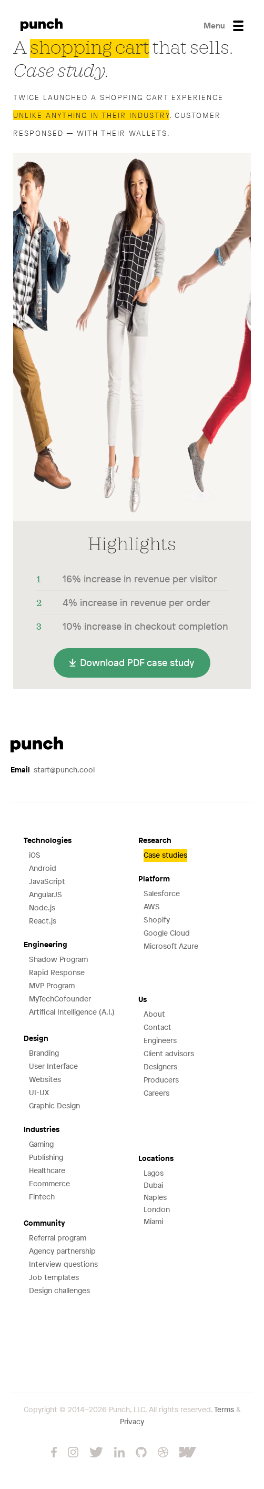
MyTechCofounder (60, 999)
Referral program (57, 1238)
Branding (44, 1053)
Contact (157, 1027)
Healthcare (47, 1170)
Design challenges (59, 1290)
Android (42, 868)
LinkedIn (119, 1452)
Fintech (42, 1197)
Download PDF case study (137, 662)
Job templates (54, 1277)
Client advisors (169, 1053)
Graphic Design (54, 1105)
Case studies (165, 855)
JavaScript (47, 881)
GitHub (141, 1452)
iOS (34, 855)
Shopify (157, 920)
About (154, 1014)
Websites (45, 1079)
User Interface (53, 1066)
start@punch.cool (53, 770)
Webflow (196, 1452)
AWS (152, 906)
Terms (224, 1409)
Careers (156, 1093)
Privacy (132, 1421)
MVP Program (52, 985)
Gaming (41, 1144)
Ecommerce (49, 1183)
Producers (161, 1080)
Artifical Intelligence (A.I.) (72, 1012)
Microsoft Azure (171, 946)
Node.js (42, 907)
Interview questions (63, 1264)
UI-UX (39, 1092)
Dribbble (163, 1452)
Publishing (46, 1157)
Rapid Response (57, 972)
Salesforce (162, 893)
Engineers (160, 1040)
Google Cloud (167, 933)
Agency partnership (62, 1251)
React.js (42, 921)
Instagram (73, 1452)
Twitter (96, 1452)
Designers (160, 1066)
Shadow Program (58, 959)
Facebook (54, 1452)
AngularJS (45, 894)
